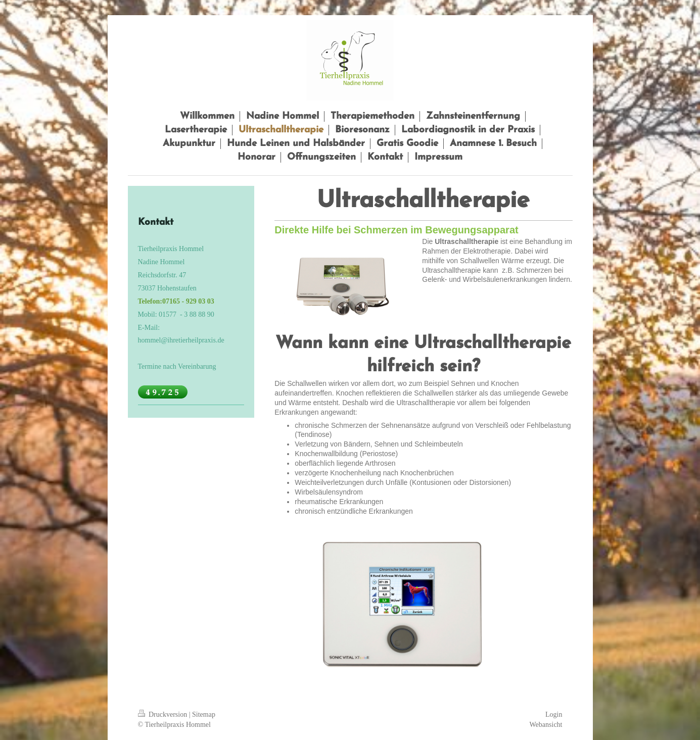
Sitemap (203, 714)
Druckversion (163, 714)
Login (553, 714)
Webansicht (546, 724)
